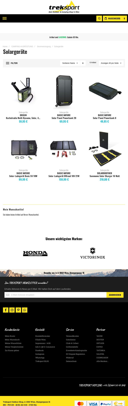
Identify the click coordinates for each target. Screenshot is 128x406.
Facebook (39, 340)
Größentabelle (72, 336)
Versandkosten (72, 325)
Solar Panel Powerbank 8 (104, 107)
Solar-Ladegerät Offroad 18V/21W (64, 165)
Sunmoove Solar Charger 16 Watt (105, 165)
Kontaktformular (42, 325)
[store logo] (64, 7)
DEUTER (100, 329)
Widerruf (69, 347)
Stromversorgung (44, 36)
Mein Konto (10, 325)
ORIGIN (23, 104)
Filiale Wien (40, 329)
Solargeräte (23, 101)
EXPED (99, 336)
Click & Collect (72, 332)
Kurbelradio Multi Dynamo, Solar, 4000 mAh (23, 107)
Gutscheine (70, 329)
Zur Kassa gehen (12, 340)
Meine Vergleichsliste (14, 336)
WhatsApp (39, 347)
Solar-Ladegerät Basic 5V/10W (23, 165)
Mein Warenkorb (12, 329)
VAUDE (99, 325)
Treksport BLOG (42, 350)
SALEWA (100, 343)
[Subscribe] (115, 284)
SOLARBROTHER (104, 162)
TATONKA (100, 340)
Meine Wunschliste (13, 332)
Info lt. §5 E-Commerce (45, 336)
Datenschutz (71, 350)
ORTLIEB (100, 332)
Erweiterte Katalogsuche (76, 340)
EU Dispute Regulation (75, 343)
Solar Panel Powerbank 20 (64, 107)
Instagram (39, 343)
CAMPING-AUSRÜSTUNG (22, 36)
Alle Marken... (102, 350)
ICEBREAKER (102, 347)
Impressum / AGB (42, 332)
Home (5, 36)
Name (72, 52)
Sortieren (66, 52)
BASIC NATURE (63, 104)
